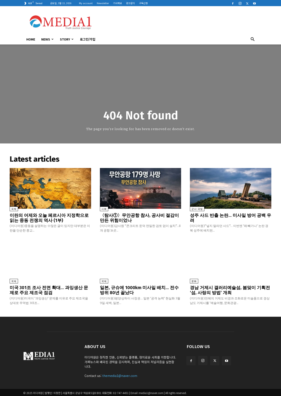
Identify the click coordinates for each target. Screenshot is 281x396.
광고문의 (130, 3)
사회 (104, 209)
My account (86, 3)
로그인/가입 (87, 39)
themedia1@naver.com (119, 375)
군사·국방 (197, 209)
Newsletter (103, 3)
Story (67, 39)
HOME (30, 39)
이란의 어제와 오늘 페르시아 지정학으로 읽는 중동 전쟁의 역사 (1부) (49, 218)
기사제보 (117, 3)
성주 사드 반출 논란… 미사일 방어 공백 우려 (230, 218)
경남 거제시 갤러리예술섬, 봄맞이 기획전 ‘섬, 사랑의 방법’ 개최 (230, 290)
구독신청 (143, 3)
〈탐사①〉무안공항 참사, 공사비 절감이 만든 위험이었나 (139, 218)
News (47, 39)
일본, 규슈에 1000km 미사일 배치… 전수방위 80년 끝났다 (139, 290)
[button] (252, 39)
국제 (13, 209)
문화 (194, 280)
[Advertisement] (178, 22)
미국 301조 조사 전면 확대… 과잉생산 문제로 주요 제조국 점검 (49, 290)
